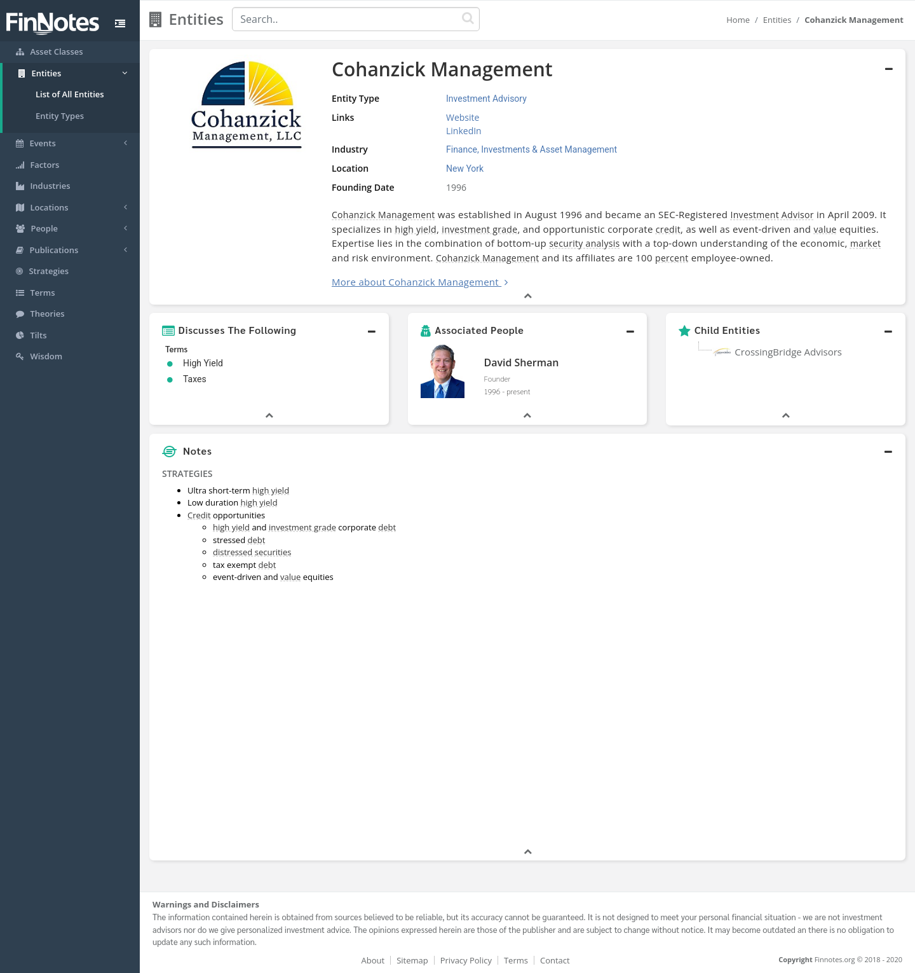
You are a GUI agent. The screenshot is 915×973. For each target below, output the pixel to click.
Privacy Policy (466, 960)
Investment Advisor (772, 215)
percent (671, 258)
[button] (269, 330)
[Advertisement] (808, 654)
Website (462, 117)
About (373, 960)
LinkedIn (464, 131)
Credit (199, 515)
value (825, 229)
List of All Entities (70, 94)
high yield (416, 229)
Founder (497, 378)
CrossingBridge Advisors (788, 352)
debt (387, 527)
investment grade (479, 229)
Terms (516, 960)
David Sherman (521, 362)
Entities (777, 19)
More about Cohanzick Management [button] (415, 281)
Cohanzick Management (383, 215)
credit (668, 229)
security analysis (584, 243)
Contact (555, 960)
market (865, 243)
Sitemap (412, 960)
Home (738, 19)
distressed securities (252, 552)
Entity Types (60, 115)
